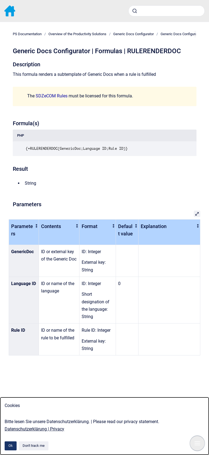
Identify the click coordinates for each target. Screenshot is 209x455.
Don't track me (34, 446)
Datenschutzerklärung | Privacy (34, 429)
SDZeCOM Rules (51, 95)
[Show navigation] (197, 443)
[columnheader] (24, 232)
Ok (10, 446)
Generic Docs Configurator (133, 34)
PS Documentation (27, 34)
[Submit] (134, 11)
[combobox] (166, 11)
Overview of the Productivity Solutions (77, 34)
